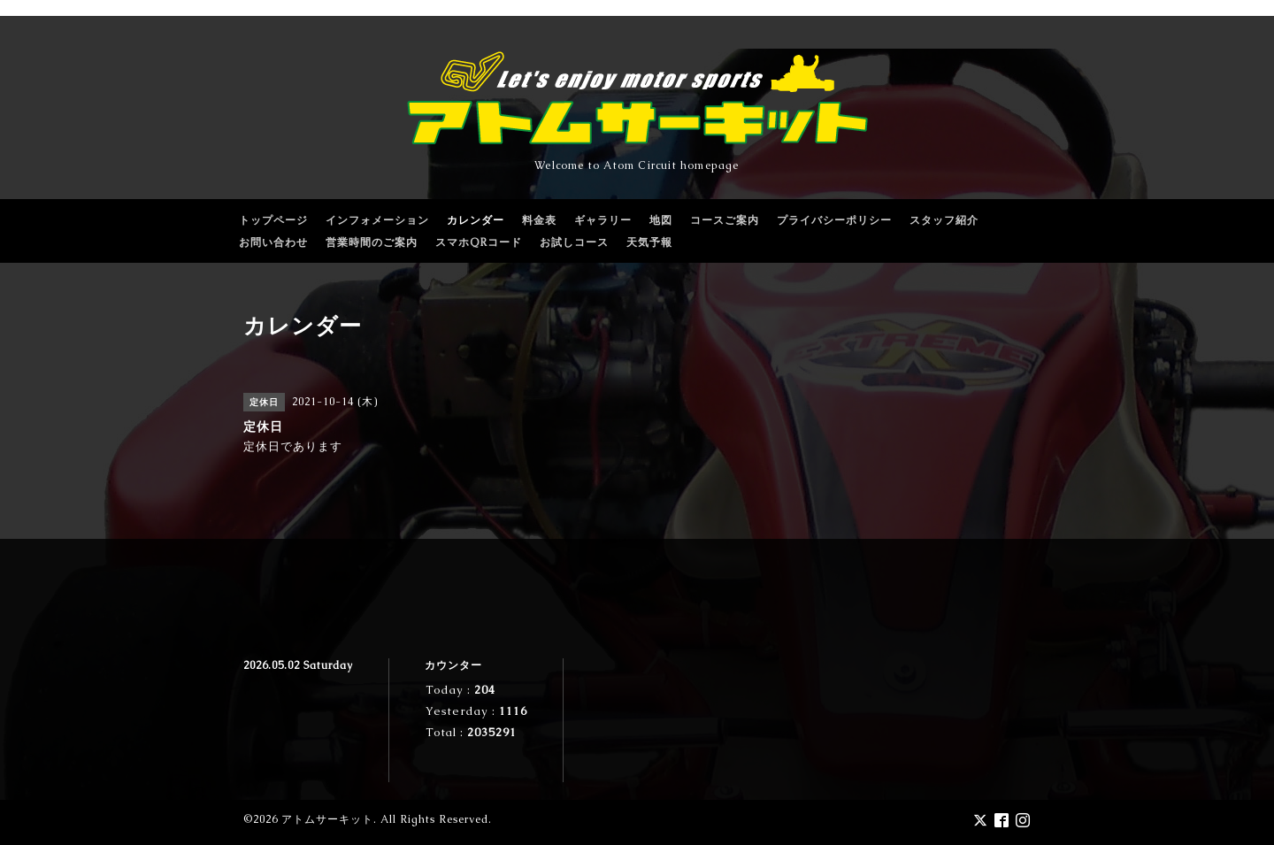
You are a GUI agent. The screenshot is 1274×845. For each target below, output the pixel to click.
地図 (660, 220)
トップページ (273, 220)
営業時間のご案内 (372, 242)
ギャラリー (603, 220)
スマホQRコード (478, 242)
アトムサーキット (327, 819)
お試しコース (574, 242)
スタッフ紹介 (944, 220)
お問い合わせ (273, 242)
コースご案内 (724, 220)
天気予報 (649, 242)
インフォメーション (377, 220)
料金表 (539, 220)
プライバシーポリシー (834, 220)
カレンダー (475, 220)
